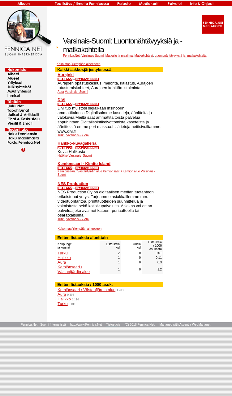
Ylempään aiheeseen (86, 64)
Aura (61, 91)
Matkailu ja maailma (119, 55)
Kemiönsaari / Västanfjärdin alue (80, 171)
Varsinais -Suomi (76, 91)
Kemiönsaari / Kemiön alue (121, 171)
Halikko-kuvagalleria (77, 143)
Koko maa (64, 64)
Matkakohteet (144, 55)
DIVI (61, 99)
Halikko (63, 155)
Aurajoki (66, 74)
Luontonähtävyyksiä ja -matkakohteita (180, 55)
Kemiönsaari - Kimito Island (84, 163)
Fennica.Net (71, 55)
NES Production (73, 183)
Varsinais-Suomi (92, 55)
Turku (61, 135)
